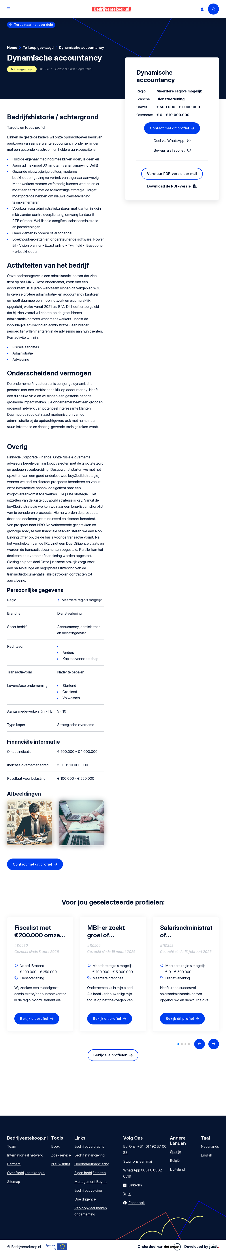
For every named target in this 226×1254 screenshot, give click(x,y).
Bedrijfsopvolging (88, 1190)
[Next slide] (213, 1044)
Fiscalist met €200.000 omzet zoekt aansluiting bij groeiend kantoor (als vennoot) (39, 931)
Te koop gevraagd (38, 47)
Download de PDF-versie (169, 186)
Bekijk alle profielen (110, 1055)
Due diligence (85, 1199)
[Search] (213, 9)
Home (12, 47)
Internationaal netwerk (25, 1155)
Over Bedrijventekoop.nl (26, 1173)
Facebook (136, 1203)
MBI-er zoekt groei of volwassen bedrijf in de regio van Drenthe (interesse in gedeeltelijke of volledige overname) (112, 931)
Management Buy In (90, 1181)
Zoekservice (61, 1155)
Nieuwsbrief (60, 1164)
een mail (146, 1161)
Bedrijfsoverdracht (89, 1146)
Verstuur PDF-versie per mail (172, 173)
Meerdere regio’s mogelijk (82, 600)
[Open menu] (8, 9)
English (206, 1155)
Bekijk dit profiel (34, 1019)
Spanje (175, 1151)
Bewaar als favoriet (169, 150)
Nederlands (210, 1146)
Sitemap (13, 1181)
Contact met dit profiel (32, 864)
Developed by (201, 1246)
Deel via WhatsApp (169, 140)
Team (11, 1146)
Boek (55, 1146)
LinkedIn (135, 1185)
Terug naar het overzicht (33, 24)
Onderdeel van (159, 1246)
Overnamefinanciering (91, 1164)
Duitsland (177, 1169)
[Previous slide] (199, 1044)
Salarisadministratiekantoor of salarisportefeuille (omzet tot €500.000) (186, 931)
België (175, 1160)
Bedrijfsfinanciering (89, 1155)
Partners (14, 1164)
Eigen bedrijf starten (90, 1173)
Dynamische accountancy (81, 47)
